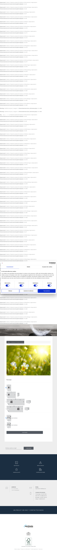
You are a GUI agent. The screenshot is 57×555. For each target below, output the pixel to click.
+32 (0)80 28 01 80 (43, 495)
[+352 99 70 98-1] (50, 115)
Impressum (41, 549)
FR (44, 114)
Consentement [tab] (9, 266)
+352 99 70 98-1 (44, 494)
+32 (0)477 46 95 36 (43, 497)
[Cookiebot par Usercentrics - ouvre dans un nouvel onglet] (50, 263)
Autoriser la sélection (28, 290)
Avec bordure (12, 425)
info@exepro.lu (43, 488)
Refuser (10, 290)
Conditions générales (34, 549)
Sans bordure (12, 418)
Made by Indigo (17, 549)
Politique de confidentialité (25, 549)
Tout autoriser (46, 290)
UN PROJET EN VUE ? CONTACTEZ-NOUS (28, 510)
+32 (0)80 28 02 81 (41, 498)
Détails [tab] (28, 266)
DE (47, 114)
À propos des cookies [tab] (47, 266)
